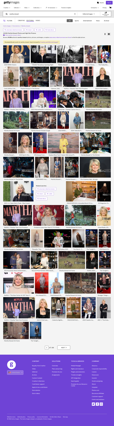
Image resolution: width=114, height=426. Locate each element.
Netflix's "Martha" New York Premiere (76, 88)
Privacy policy (31, 417)
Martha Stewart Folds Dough (74, 179)
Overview (55, 365)
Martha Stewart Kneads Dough (40, 130)
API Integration (76, 378)
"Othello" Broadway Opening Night (42, 65)
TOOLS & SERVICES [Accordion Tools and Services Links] (77, 361)
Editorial (34, 372)
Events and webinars (98, 399)
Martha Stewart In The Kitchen (30, 88)
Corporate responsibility (99, 369)
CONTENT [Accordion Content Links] (35, 361)
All (70, 20)
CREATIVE (21, 20)
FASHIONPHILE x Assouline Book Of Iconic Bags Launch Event (86, 203)
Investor (94, 378)
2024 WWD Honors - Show (44, 179)
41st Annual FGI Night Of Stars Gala (47, 295)
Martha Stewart (63, 65)
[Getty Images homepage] (11, 2)
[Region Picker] (15, 372)
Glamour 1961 (55, 88)
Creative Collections (38, 381)
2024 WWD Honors (10, 65)
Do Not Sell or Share (56, 417)
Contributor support (38, 384)
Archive (34, 375)
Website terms (11, 417)
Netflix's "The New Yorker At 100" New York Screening (21, 295)
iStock (94, 384)
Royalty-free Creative (38, 365)
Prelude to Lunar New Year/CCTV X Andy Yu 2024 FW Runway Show (55, 227)
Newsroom (95, 375)
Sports (77, 20)
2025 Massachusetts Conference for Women (44, 109)
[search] (7, 14)
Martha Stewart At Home (93, 65)
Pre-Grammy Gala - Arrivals (89, 179)
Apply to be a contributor (40, 387)
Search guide (75, 381)
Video (34, 369)
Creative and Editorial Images (49, 42)
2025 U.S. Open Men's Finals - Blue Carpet (17, 203)
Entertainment (87, 20)
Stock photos (36, 390)
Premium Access (57, 372)
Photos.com (95, 390)
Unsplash (94, 387)
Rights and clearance (77, 369)
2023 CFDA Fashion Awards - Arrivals (48, 320)
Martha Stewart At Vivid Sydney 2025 (56, 249)
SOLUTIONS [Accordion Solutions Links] (56, 361)
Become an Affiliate (98, 393)
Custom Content (37, 378)
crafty (38, 30)
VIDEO (38, 20)
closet (29, 30)
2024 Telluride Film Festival (79, 130)
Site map (66, 417)
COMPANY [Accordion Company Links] (95, 361)
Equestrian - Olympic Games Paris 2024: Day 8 (72, 109)
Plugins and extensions (78, 372)
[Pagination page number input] (46, 347)
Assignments (56, 375)
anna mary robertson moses (13, 30)
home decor (50, 30)
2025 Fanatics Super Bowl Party (92, 320)
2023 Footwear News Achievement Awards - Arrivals (20, 270)
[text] (41, 13)
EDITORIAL (30, 20)
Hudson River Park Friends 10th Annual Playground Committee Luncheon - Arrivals (74, 155)
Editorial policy (22, 417)
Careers (94, 372)
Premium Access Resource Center (79, 384)
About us (94, 365)
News (98, 20)
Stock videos (36, 393)
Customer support (97, 396)
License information (42, 417)
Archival (106, 20)
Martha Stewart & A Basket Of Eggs (62, 179)
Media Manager (76, 365)
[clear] (75, 14)
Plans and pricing (57, 369)
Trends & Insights (76, 375)
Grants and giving (97, 381)
